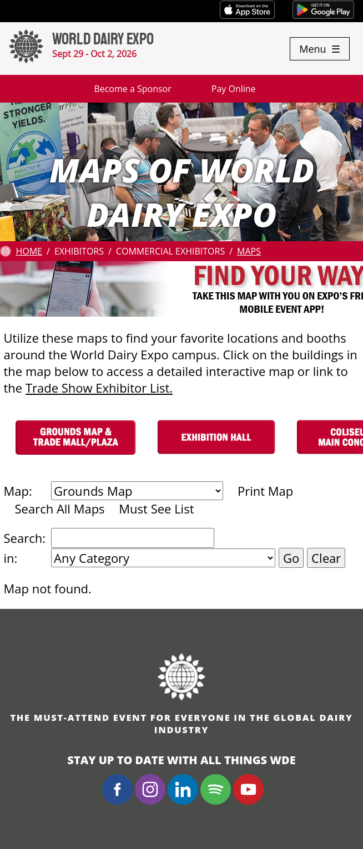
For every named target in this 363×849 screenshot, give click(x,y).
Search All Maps (60, 508)
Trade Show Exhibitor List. (99, 387)
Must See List (156, 508)
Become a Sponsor (132, 89)
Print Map (265, 490)
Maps (249, 251)
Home (29, 251)
